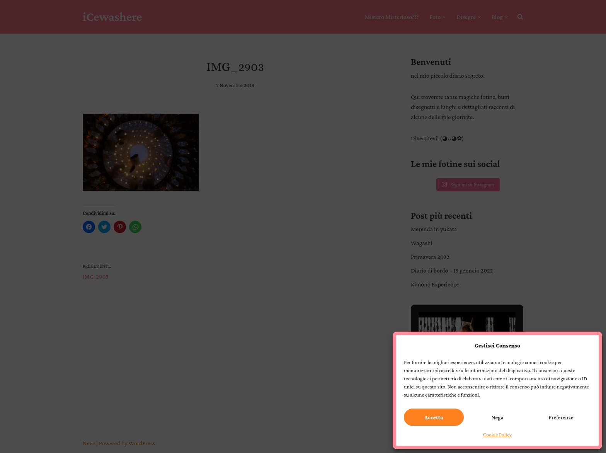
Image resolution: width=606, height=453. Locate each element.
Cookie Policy (497, 434)
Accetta (433, 417)
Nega (498, 417)
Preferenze (561, 417)
